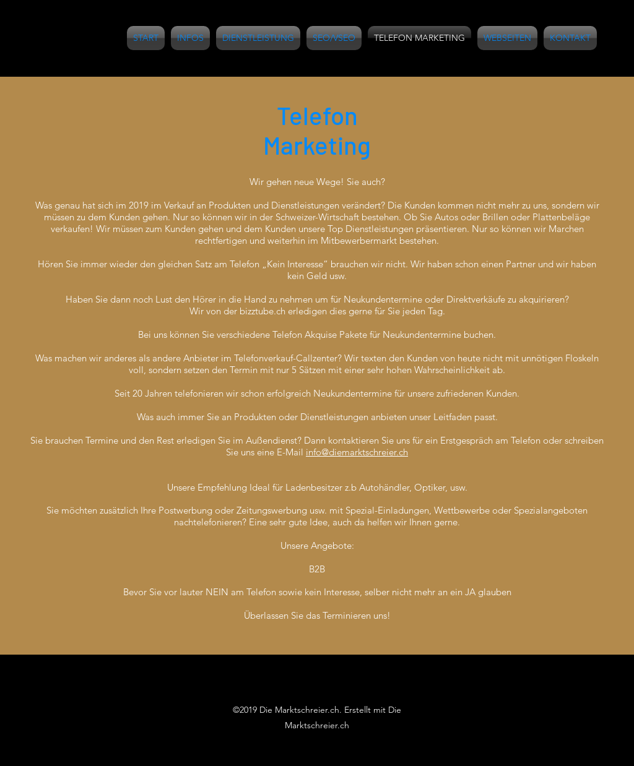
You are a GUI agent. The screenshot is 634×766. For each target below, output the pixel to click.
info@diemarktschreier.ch (357, 452)
